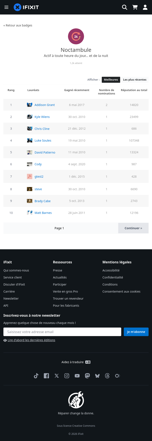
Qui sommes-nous (16, 270)
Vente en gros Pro (65, 291)
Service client (12, 277)
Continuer (133, 227)
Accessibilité (111, 270)
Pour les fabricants (66, 305)
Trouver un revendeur (68, 298)
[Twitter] (55, 375)
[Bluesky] (96, 376)
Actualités (60, 277)
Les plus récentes (134, 79)
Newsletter (11, 298)
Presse (57, 270)
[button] (6, 7)
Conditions (110, 284)
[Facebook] (45, 375)
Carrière (9, 291)
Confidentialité (112, 277)
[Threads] (106, 375)
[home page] (26, 7)
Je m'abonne (136, 332)
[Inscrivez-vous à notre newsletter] (62, 332)
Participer (59, 284)
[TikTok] (35, 375)
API (5, 305)
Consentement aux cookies (121, 291)
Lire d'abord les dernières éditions (29, 340)
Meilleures (111, 79)
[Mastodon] (86, 375)
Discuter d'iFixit (14, 284)
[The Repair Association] (116, 375)
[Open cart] (135, 7)
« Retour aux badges (17, 25)
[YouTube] (76, 375)
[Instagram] (66, 375)
